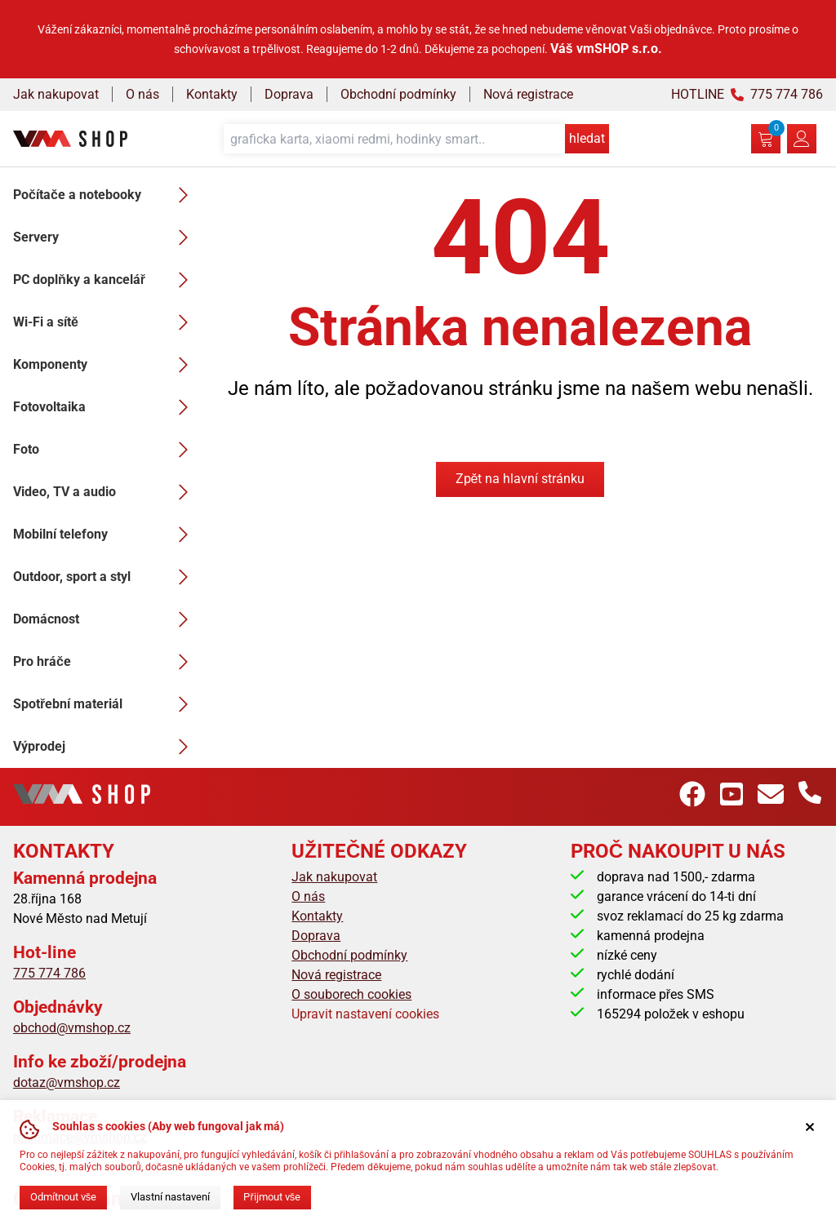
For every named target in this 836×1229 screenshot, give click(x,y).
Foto (105, 449)
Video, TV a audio (105, 492)
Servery (105, 237)
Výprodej (105, 746)
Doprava (289, 94)
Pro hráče (105, 662)
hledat (587, 138)
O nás (142, 94)
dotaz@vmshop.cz (66, 1082)
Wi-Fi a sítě (105, 322)
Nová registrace (528, 94)
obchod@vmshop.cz (72, 1028)
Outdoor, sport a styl (105, 577)
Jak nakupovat (56, 94)
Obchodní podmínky (398, 94)
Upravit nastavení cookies (365, 1014)
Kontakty (212, 94)
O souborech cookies (351, 994)
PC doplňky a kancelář (105, 280)
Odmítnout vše (63, 1197)
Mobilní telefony (105, 534)
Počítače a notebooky (105, 195)
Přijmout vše (271, 1197)
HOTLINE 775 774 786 (747, 94)
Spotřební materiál (105, 704)
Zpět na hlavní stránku (520, 478)
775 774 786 (49, 973)
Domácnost (105, 619)
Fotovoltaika (105, 407)
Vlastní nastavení (170, 1197)
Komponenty (105, 364)
